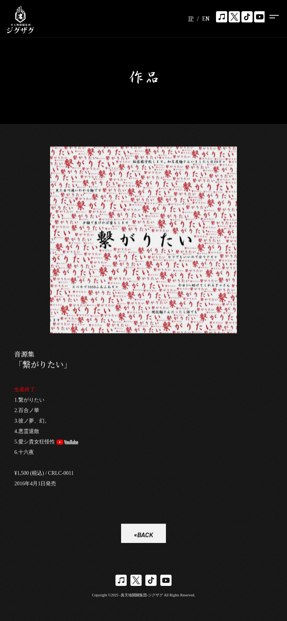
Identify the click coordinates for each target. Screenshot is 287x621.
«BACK (143, 535)
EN (206, 18)
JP (191, 18)
